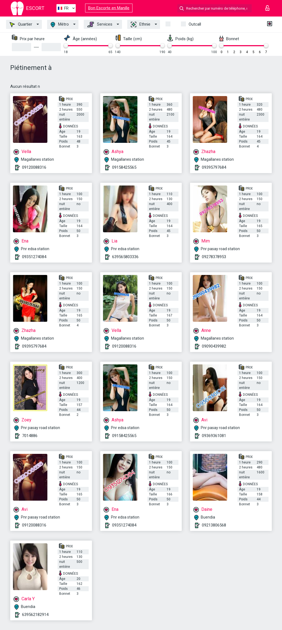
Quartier (21, 24)
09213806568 (214, 525)
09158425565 (124, 167)
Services (99, 24)
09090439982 (214, 346)
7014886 (29, 435)
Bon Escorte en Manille (108, 8)
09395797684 (214, 167)
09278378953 (214, 256)
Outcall (195, 24)
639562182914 (35, 614)
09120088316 (34, 167)
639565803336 (125, 256)
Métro (60, 25)
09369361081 (214, 435)
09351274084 (34, 256)
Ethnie (140, 24)
